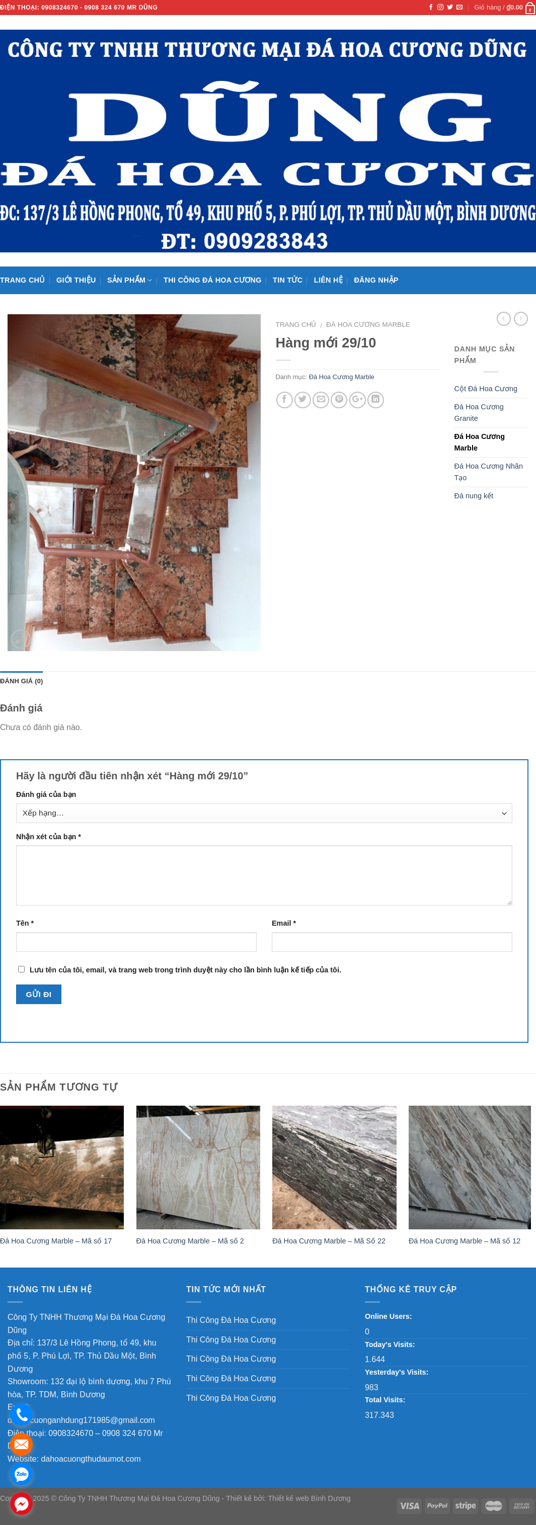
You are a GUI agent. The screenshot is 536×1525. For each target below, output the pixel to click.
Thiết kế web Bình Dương (309, 1498)
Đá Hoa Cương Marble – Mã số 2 (190, 1241)
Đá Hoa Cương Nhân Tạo (488, 472)
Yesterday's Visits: (396, 1372)
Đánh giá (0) (21, 681)
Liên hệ (328, 280)
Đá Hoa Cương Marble (368, 324)
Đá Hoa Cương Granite (479, 412)
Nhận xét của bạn (48, 837)
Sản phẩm (129, 280)
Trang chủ (22, 280)
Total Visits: (385, 1400)
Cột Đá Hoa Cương (486, 389)
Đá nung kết (474, 496)
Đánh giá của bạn (46, 794)
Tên (25, 923)
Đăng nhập (376, 280)
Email (284, 923)
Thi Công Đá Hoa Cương (213, 280)
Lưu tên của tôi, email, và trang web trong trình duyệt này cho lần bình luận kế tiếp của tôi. (185, 970)
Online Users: (388, 1316)
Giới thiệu (76, 280)
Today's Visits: (390, 1344)
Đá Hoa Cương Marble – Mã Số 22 (329, 1241)
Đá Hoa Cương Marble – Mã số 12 (464, 1241)
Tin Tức (287, 280)
